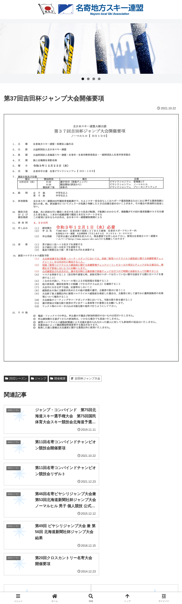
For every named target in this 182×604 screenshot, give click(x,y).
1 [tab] (83, 79)
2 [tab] (88, 79)
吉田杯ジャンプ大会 (85, 378)
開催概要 (58, 378)
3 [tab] (93, 79)
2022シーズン (16, 378)
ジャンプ (38, 378)
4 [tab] (99, 79)
